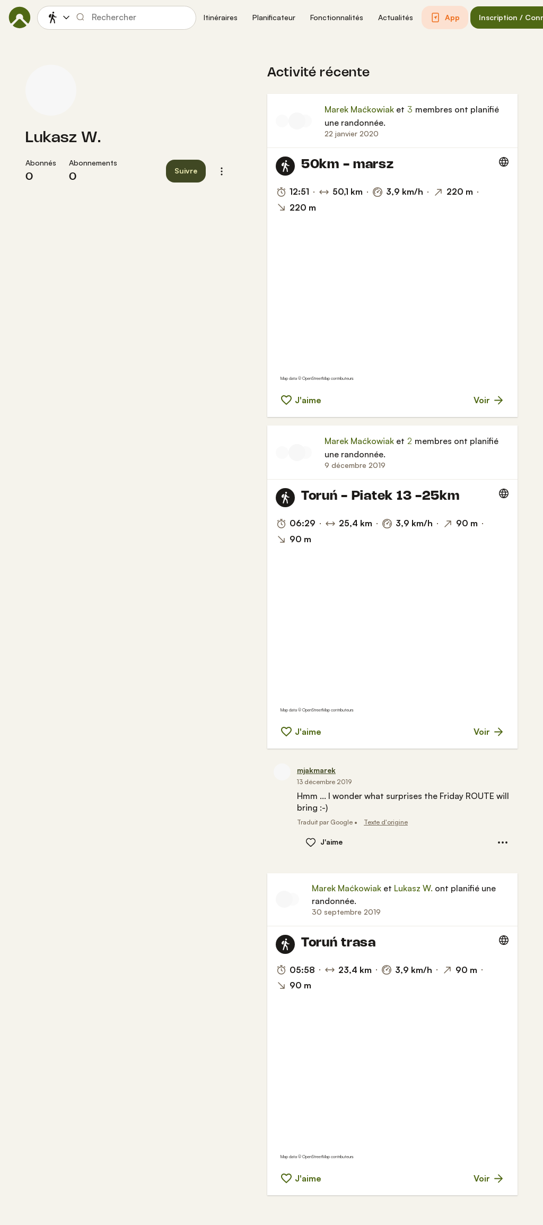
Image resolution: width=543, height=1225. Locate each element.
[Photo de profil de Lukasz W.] (50, 90)
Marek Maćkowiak (359, 109)
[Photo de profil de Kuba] (305, 121)
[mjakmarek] (316, 771)
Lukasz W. (63, 138)
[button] (220, 17)
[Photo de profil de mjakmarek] (282, 452)
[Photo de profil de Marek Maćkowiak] (296, 120)
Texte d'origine (386, 822)
